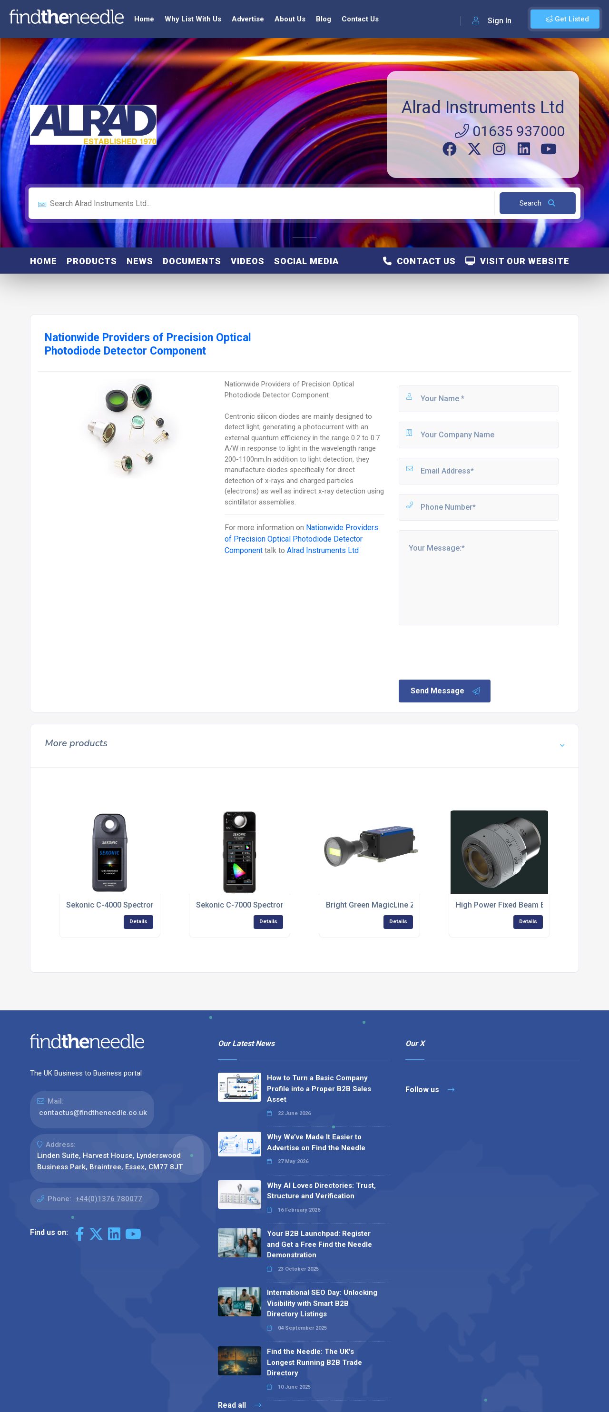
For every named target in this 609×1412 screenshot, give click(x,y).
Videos (248, 261)
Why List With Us (193, 19)
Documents (192, 261)
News (140, 261)
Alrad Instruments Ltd (483, 108)
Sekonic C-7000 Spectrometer (248, 904)
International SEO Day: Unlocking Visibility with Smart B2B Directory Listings (322, 1303)
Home (144, 19)
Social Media (306, 261)
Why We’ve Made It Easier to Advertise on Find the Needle (316, 1142)
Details (138, 921)
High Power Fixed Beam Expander (514, 904)
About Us (290, 19)
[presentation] (469, 651)
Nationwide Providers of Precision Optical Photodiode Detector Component (301, 539)
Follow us (429, 1089)
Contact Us (360, 19)
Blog (323, 19)
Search (537, 203)
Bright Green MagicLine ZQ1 (375, 904)
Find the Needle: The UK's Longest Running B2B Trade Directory (314, 1362)
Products (92, 261)
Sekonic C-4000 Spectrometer (118, 904)
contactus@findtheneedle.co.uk (93, 1112)
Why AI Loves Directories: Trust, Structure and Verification (321, 1191)
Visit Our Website (517, 261)
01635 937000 (510, 131)
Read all (239, 1405)
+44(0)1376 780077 (108, 1199)
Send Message (446, 691)
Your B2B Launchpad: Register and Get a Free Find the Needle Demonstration (319, 1244)
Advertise (248, 19)
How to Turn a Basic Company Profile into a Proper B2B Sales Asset (319, 1089)
